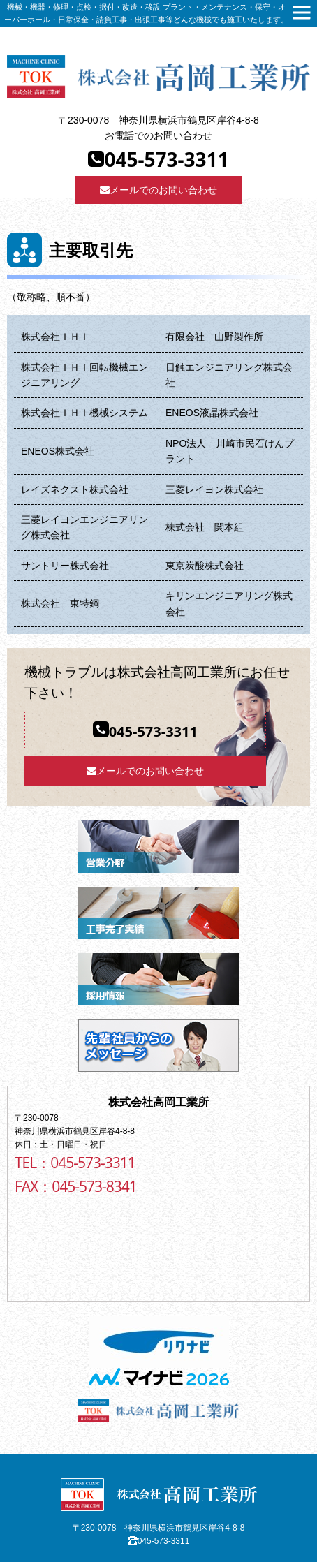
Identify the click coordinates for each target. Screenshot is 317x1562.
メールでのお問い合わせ (158, 190)
